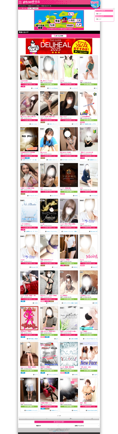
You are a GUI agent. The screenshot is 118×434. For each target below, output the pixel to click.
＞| (92, 418)
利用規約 (54, 431)
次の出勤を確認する (49, 84)
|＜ (26, 418)
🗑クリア (98, 13)
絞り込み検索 (59, 35)
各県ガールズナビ (79, 425)
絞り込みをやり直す (59, 422)
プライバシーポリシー (61, 431)
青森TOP (38, 425)
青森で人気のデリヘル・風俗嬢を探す (30, 3)
